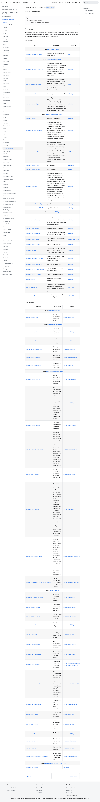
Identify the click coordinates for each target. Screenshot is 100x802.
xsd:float (70, 152)
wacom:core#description (32, 228)
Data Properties (89, 10)
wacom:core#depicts (31, 332)
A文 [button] (32, 2)
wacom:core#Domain (69, 349)
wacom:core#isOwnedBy (32, 509)
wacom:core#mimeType (32, 104)
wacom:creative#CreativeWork (53, 114)
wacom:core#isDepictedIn (33, 664)
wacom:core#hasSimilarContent (34, 449)
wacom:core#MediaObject (54, 59)
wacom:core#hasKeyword (33, 403)
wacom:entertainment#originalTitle (35, 208)
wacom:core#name (31, 250)
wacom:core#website (32, 287)
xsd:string (70, 69)
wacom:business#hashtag (33, 220)
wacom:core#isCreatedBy (33, 474)
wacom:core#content (31, 118)
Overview (54, 2)
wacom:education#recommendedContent (37, 756)
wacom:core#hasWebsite (33, 644)
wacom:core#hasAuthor (32, 341)
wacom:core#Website (70, 644)
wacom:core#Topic (69, 634)
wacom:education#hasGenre (33, 357)
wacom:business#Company (71, 582)
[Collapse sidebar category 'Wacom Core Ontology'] (21, 19)
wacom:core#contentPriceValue (34, 152)
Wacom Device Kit (12, 788)
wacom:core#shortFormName (34, 264)
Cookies (69, 793)
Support (67, 2)
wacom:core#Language (70, 425)
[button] (12, 9)
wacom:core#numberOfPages (34, 54)
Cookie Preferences (71, 795)
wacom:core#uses (31, 748)
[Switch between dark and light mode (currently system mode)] (79, 2)
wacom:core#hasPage (32, 317)
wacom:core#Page (69, 317)
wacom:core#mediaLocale (33, 94)
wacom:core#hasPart (31, 625)
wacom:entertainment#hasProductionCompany (38, 582)
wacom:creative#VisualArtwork (72, 663)
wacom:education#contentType (34, 204)
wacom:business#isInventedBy (34, 597)
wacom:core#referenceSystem (34, 258)
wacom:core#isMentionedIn (33, 704)
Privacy (69, 790)
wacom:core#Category (70, 607)
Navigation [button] (25, 2)
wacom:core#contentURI (32, 165)
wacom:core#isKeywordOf (33, 684)
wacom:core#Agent (69, 341)
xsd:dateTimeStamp (73, 239)
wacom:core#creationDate (33, 169)
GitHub (75, 2)
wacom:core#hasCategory (33, 607)
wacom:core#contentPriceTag (34, 130)
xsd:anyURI (71, 165)
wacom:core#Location (70, 617)
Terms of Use (70, 788)
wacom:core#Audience (70, 379)
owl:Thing (66, 767)
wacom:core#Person (69, 474)
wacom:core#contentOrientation (34, 69)
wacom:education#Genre (70, 357)
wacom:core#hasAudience (33, 379)
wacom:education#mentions (33, 365)
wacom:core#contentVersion (33, 84)
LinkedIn (39, 790)
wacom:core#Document (35, 20)
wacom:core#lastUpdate (32, 239)
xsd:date (70, 169)
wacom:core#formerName (33, 233)
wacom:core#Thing (54, 212)
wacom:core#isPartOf (32, 714)
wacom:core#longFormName (33, 244)
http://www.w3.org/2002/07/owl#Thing (54, 763)
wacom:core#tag (30, 279)
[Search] (91, 2)
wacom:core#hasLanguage (33, 425)
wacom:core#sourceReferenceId (35, 269)
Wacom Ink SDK (11, 790)
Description (86, 8)
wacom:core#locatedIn (32, 741)
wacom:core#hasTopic (32, 634)
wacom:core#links (31, 734)
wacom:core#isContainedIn (33, 654)
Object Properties (89, 13)
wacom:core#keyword (32, 186)
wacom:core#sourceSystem (33, 274)
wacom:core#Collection (70, 654)
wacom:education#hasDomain (34, 349)
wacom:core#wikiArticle (32, 296)
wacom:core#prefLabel (32, 767)
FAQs (61, 2)
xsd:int (69, 54)
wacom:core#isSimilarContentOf (34, 556)
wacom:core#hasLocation (33, 617)
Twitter (39, 788)
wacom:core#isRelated (32, 725)
